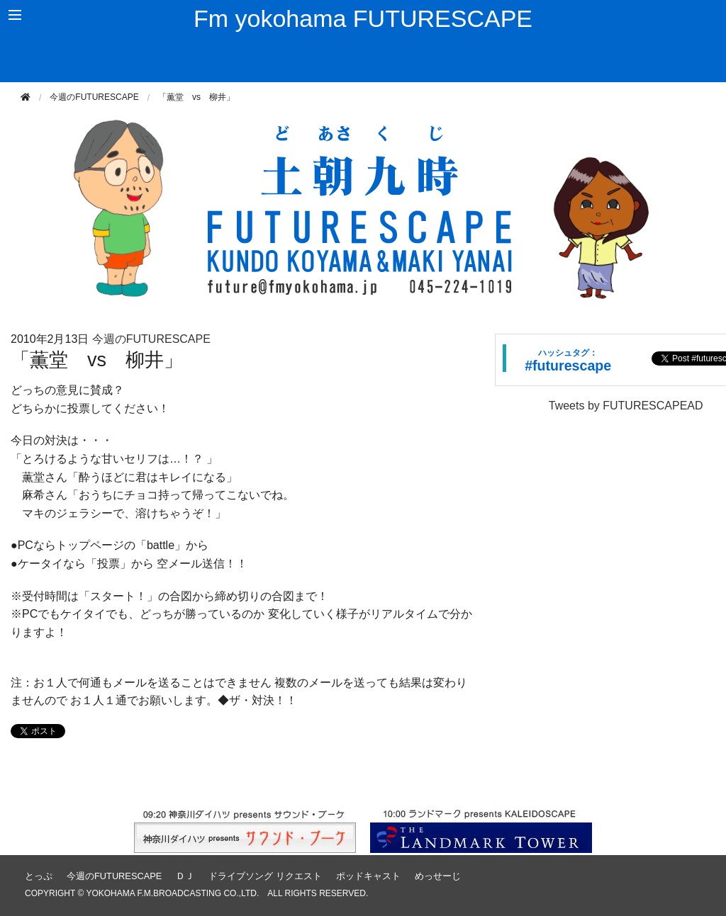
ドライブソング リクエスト (265, 876)
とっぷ (38, 876)
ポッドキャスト (368, 876)
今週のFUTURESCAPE (94, 97)
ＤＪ (185, 876)
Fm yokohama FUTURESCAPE (363, 18)
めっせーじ (438, 876)
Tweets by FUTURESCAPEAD (626, 406)
